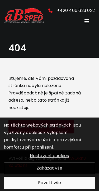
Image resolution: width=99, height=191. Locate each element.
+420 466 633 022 (76, 10)
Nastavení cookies (49, 157)
